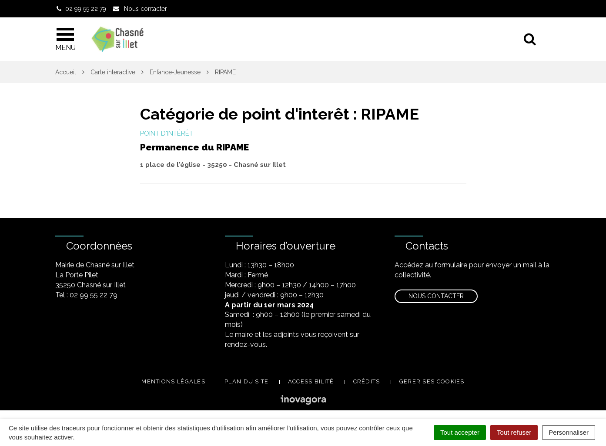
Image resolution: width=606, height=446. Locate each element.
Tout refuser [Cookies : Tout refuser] (514, 432)
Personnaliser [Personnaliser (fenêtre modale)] (569, 432)
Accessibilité (311, 381)
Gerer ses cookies (432, 381)
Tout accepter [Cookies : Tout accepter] (459, 432)
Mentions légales (173, 381)
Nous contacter (436, 296)
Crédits (366, 381)
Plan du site (246, 381)
